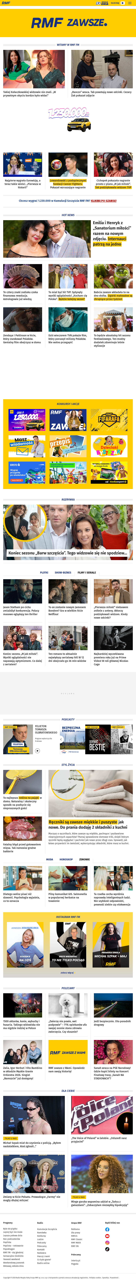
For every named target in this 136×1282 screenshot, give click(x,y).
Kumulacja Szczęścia (47, 1229)
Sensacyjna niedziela (13, 1256)
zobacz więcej (67, 973)
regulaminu (84, 1278)
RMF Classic (76, 1239)
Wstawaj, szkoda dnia (13, 1266)
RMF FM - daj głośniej (13, 1252)
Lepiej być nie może (12, 1232)
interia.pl (75, 1260)
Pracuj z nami (43, 1256)
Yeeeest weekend (11, 1259)
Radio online (43, 1263)
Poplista (7, 1242)
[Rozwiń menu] (130, 3)
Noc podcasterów (11, 1239)
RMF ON (75, 1246)
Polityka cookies (95, 1278)
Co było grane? (44, 1259)
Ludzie (40, 1239)
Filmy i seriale (87, 572)
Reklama (75, 1229)
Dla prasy (75, 1232)
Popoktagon (9, 1249)
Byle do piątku (10, 1228)
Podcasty (41, 1242)
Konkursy (41, 1236)
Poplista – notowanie (13, 1245)
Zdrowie (84, 859)
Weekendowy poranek (13, 1262)
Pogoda (74, 1264)
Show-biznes (63, 572)
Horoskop (66, 859)
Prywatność (114, 1278)
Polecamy (42, 1246)
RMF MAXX (76, 1242)
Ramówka (41, 1232)
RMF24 (74, 1236)
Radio (40, 1223)
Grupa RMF (76, 1223)
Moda (49, 859)
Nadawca (41, 1253)
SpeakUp (105, 1278)
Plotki (44, 572)
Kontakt (41, 1249)
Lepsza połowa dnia (12, 1235)
